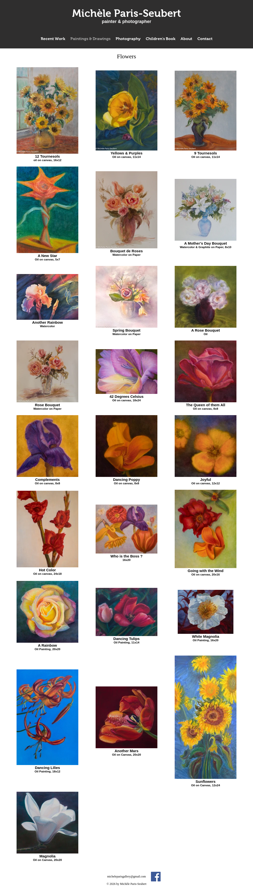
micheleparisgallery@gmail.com (126, 876)
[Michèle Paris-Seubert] (126, 13)
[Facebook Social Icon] (156, 876)
